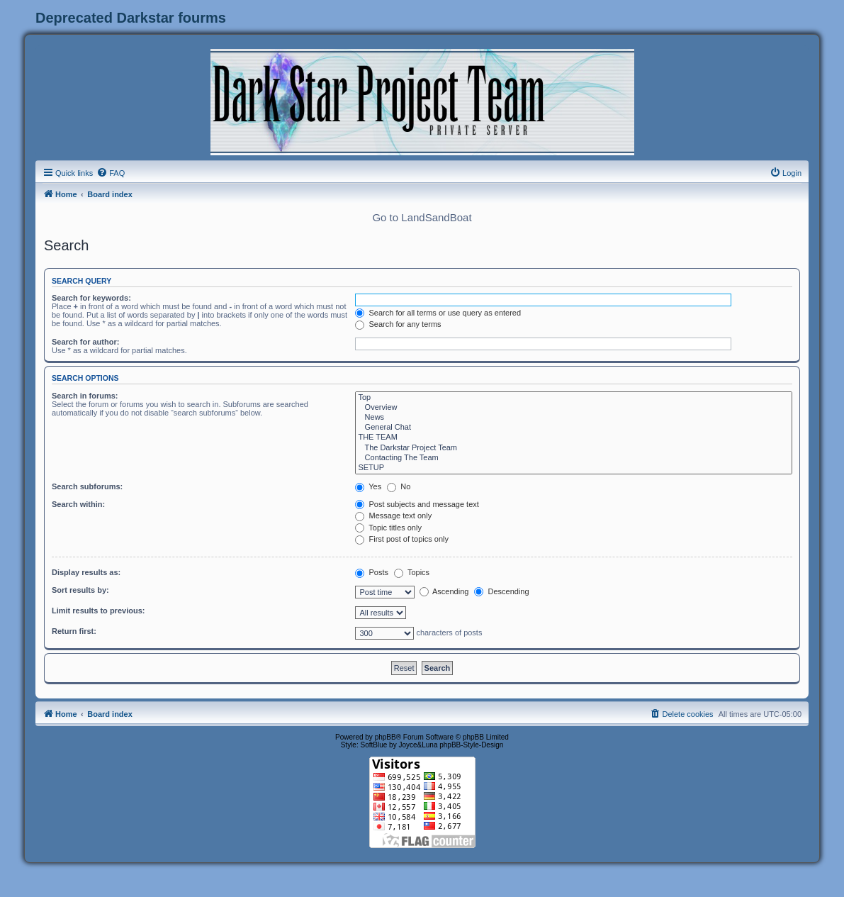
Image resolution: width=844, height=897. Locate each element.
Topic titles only (388, 527)
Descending (501, 591)
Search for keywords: (91, 298)
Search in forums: (85, 395)
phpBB (385, 737)
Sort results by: (80, 590)
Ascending (444, 591)
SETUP (573, 468)
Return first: (74, 631)
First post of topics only (402, 539)
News (573, 418)
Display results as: (86, 572)
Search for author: (85, 342)
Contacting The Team (573, 458)
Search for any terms (398, 324)
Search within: (78, 504)
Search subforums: (87, 486)
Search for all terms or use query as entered (438, 312)
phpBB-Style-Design (471, 745)
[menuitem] (110, 173)
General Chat (573, 428)
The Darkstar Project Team (573, 448)
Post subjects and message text (416, 504)
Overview (573, 408)
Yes (368, 486)
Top (573, 398)
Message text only (393, 515)
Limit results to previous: (98, 610)
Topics (411, 572)
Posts (371, 572)
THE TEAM (573, 437)
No (398, 486)
